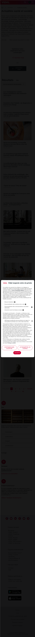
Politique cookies (11, 343)
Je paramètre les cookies (25, 347)
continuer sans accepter (9, 347)
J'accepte (17, 352)
